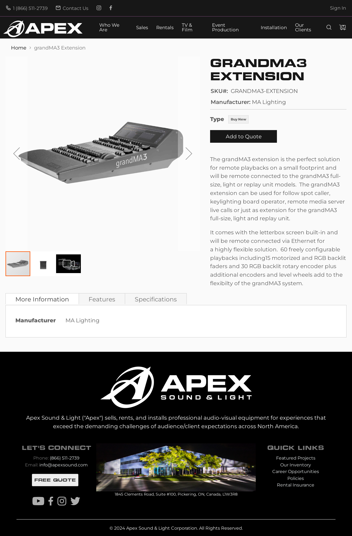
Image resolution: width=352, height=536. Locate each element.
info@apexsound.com (63, 465)
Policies (295, 478)
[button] (17, 153)
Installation (274, 27)
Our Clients (303, 27)
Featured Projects (295, 458)
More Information (42, 299)
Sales (142, 27)
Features (102, 299)
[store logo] (42, 29)
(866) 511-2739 (64, 458)
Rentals (165, 27)
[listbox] (238, 120)
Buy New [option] (238, 119)
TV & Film (187, 27)
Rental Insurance (295, 485)
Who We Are (109, 27)
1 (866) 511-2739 (27, 8)
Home (19, 48)
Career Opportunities (295, 471)
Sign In (338, 8)
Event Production (225, 27)
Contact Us (72, 8)
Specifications (156, 299)
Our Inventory (295, 465)
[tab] (42, 298)
